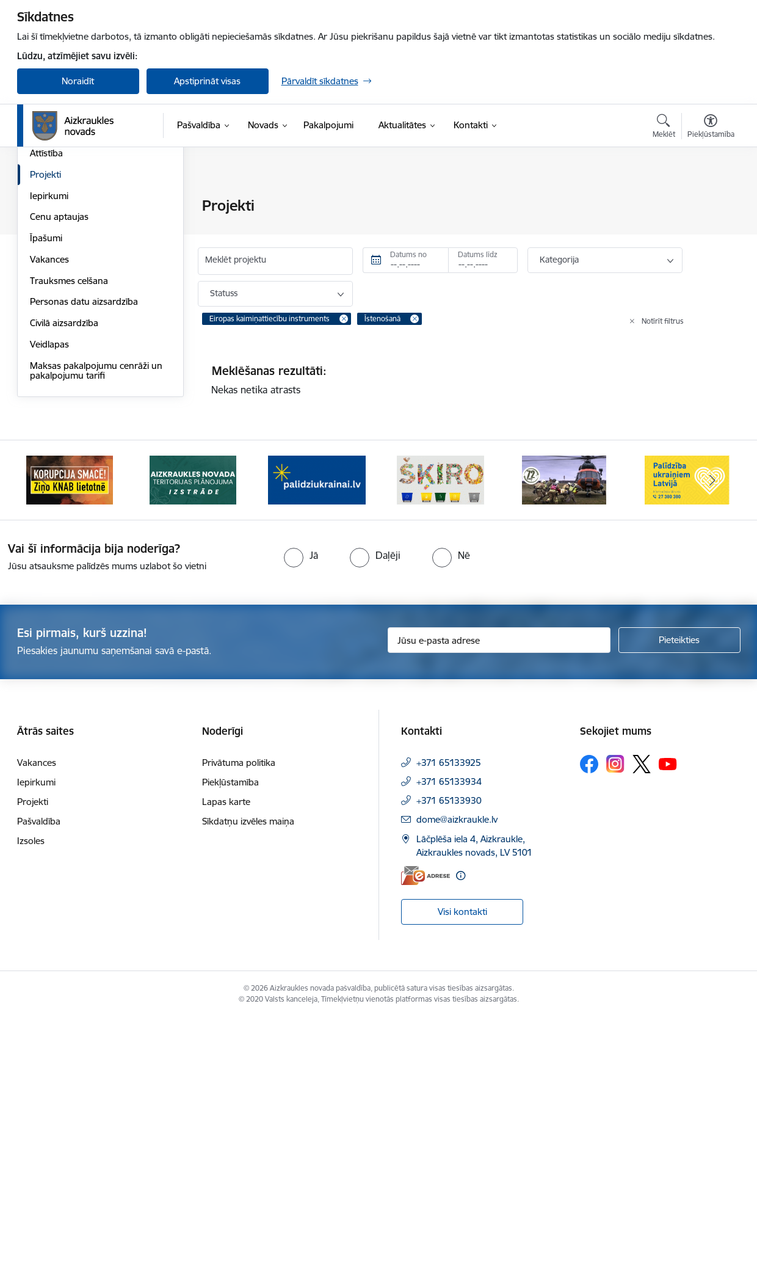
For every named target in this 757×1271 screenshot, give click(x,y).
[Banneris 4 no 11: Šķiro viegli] (440, 733)
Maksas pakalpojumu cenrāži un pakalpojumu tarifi (96, 624)
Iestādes (47, 280)
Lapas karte (226, 1055)
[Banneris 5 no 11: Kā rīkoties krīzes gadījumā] (564, 733)
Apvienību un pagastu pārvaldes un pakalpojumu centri (96, 253)
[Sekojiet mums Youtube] (668, 1017)
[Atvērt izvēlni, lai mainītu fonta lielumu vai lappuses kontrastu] (711, 127)
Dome (42, 206)
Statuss (223, 293)
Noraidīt (78, 81)
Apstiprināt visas (207, 81)
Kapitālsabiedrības (67, 301)
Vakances (49, 513)
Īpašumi (46, 492)
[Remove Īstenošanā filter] (414, 319)
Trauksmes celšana (69, 535)
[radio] (301, 809)
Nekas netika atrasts (255, 390)
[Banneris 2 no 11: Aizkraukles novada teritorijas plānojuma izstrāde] (193, 733)
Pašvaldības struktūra (74, 227)
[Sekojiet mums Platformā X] (641, 1017)
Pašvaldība (38, 1074)
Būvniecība (52, 343)
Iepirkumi (49, 450)
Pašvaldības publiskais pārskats (94, 385)
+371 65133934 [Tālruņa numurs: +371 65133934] (449, 1035)
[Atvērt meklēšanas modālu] (664, 127)
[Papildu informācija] (460, 1129)
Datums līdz (478, 254)
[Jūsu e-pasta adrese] (499, 894)
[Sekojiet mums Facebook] (589, 1017)
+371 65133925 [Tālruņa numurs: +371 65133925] (448, 1016)
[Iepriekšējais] (45, 734)
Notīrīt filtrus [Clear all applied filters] (663, 321)
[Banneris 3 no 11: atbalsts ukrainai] (317, 733)
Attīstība (46, 407)
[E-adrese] (425, 1129)
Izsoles (31, 1094)
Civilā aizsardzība (64, 577)
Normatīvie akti (60, 365)
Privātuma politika (238, 1016)
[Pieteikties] (679, 894)
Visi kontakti (462, 1165)
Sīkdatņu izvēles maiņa (248, 1074)
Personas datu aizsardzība (84, 555)
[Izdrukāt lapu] (710, 201)
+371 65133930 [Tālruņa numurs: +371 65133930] (449, 1054)
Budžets (46, 322)
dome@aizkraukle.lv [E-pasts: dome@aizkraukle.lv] (457, 1073)
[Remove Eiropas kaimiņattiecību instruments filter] (343, 319)
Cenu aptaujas (59, 470)
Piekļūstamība (230, 1035)
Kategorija (559, 259)
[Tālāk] (712, 734)
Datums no (408, 254)
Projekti (45, 428)
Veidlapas (49, 598)
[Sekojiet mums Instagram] (615, 1018)
